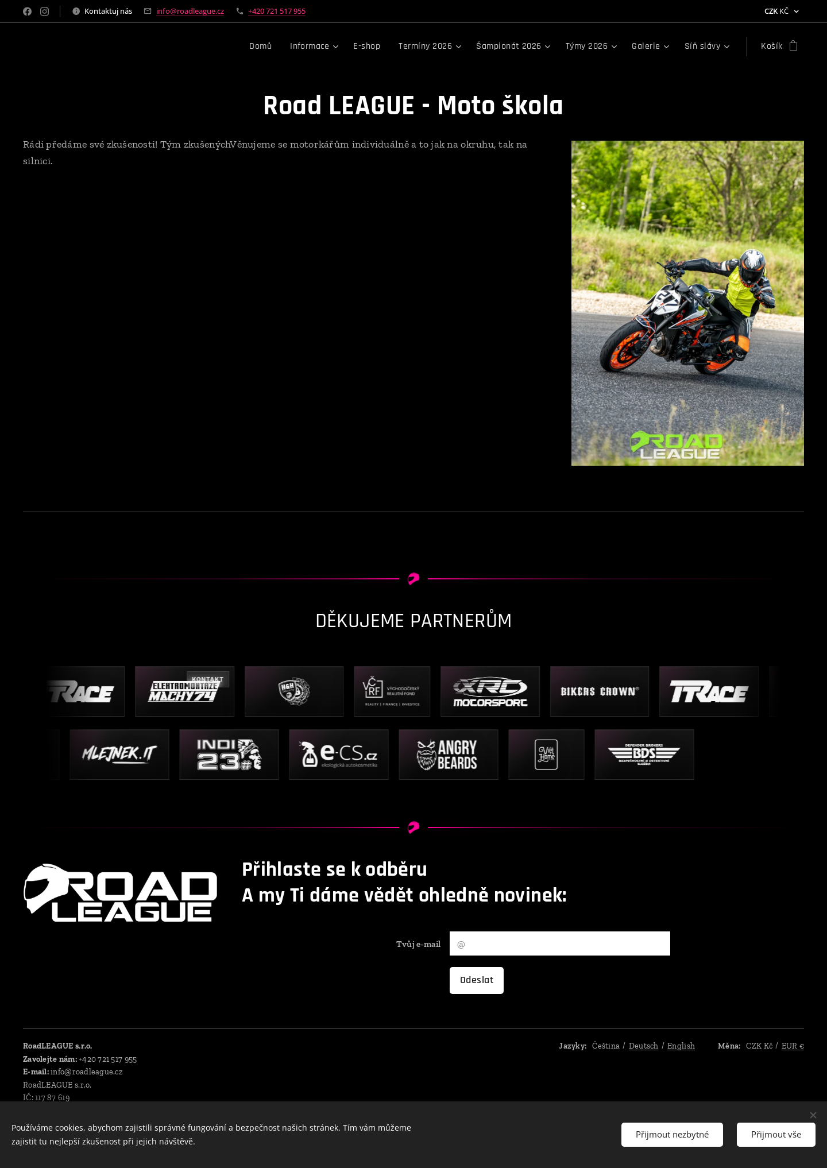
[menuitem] (263, 46)
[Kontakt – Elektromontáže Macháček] (191, 691)
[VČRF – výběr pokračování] (398, 691)
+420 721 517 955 (277, 11)
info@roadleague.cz (190, 11)
